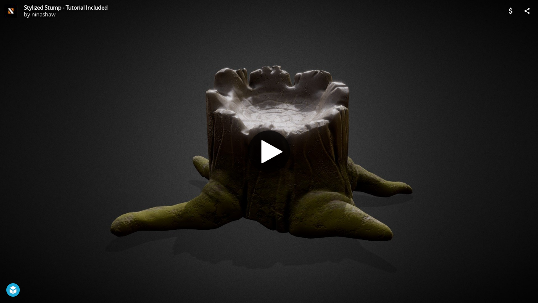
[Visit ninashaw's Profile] (11, 11)
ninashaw (43, 14)
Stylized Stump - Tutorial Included (66, 7)
